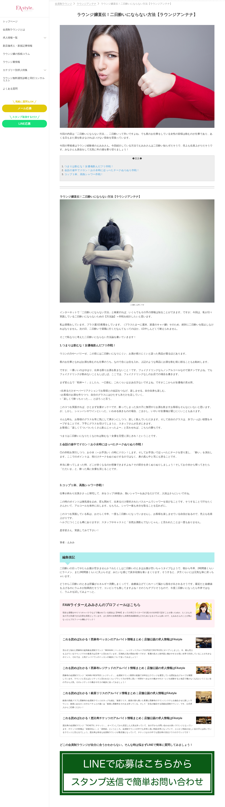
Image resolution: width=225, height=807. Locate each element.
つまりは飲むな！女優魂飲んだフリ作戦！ (89, 166)
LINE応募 (24, 123)
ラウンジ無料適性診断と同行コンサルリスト (24, 79)
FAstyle (24, 9)
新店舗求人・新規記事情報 (17, 45)
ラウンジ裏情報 (11, 61)
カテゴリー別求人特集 (15, 70)
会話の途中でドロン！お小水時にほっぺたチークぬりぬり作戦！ (102, 170)
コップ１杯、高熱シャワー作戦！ (84, 174)
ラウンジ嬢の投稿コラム (16, 53)
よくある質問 (10, 88)
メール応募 (25, 108)
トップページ (10, 21)
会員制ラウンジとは (14, 29)
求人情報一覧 (10, 37)
